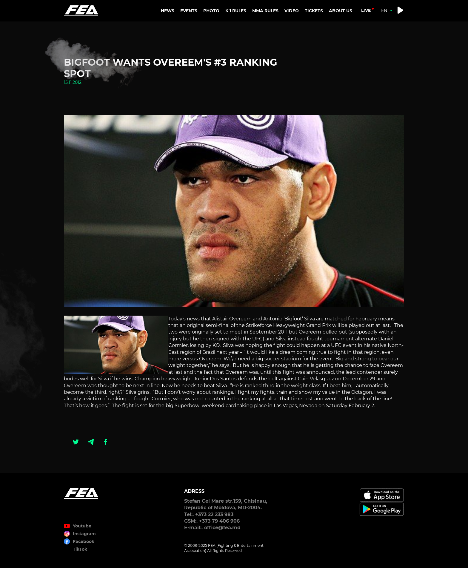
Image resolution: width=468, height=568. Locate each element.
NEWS (167, 10)
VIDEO (291, 10)
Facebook (83, 541)
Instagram (84, 533)
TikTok (80, 549)
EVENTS (188, 10)
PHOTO (211, 10)
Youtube (82, 526)
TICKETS (314, 10)
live (366, 10)
